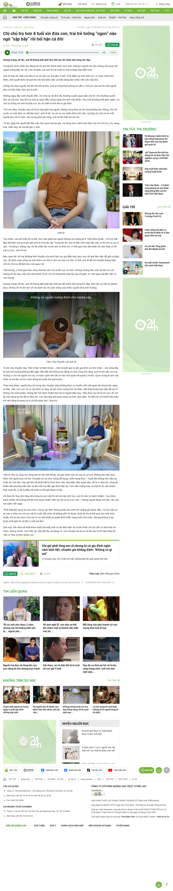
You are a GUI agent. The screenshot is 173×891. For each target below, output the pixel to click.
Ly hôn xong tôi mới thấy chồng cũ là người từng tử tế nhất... (105, 709)
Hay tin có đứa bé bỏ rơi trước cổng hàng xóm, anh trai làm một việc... (99, 668)
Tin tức (24, 11)
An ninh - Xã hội (55, 779)
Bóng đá (37, 11)
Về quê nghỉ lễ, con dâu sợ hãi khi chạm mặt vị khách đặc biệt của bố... (60, 628)
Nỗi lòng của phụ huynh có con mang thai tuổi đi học (100, 626)
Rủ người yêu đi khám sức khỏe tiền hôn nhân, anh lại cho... (46, 709)
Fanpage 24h (49, 770)
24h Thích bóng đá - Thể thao (90, 11)
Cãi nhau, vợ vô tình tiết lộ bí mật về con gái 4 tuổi (61, 667)
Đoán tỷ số (99, 4)
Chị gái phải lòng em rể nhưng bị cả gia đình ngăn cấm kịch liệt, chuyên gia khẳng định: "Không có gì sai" (77, 550)
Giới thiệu (39, 825)
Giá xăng (82, 4)
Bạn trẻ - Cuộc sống (24, 17)
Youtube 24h (117, 770)
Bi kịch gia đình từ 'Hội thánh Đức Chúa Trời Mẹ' (97, 732)
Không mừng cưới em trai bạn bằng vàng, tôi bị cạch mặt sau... (76, 709)
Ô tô (167, 11)
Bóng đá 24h (72, 770)
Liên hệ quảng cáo (16, 825)
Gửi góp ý (28, 574)
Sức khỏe (114, 11)
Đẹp (99, 779)
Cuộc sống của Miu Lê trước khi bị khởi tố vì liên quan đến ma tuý (157, 233)
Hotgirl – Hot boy (117, 17)
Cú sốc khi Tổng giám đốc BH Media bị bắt (155, 247)
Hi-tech (128, 11)
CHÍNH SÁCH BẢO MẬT (72, 825)
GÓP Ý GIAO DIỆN (9, 836)
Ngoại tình (89, 17)
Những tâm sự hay (19, 45)
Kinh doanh (53, 11)
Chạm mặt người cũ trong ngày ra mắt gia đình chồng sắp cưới (15, 709)
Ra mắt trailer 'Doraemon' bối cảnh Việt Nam (157, 264)
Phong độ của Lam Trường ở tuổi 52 (154, 215)
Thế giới (141, 11)
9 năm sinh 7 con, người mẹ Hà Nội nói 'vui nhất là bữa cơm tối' (98, 749)
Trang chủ (7, 27)
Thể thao (154, 11)
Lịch (115, 4)
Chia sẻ (114, 45)
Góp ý (53, 825)
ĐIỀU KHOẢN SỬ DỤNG (100, 825)
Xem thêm (112, 680)
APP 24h (11, 770)
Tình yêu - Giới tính (71, 17)
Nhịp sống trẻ (136, 17)
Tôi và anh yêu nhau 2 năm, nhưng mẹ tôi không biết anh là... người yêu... (19, 628)
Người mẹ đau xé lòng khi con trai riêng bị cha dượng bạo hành (21, 667)
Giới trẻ (102, 17)
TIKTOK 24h (94, 770)
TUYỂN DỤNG (122, 825)
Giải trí (67, 11)
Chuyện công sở (49, 17)
